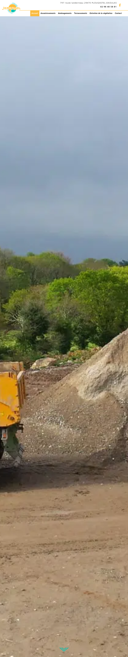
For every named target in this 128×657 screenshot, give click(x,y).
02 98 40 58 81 (108, 6)
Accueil (35, 13)
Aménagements (65, 13)
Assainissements (48, 13)
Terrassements (80, 13)
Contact (118, 13)
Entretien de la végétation (101, 13)
